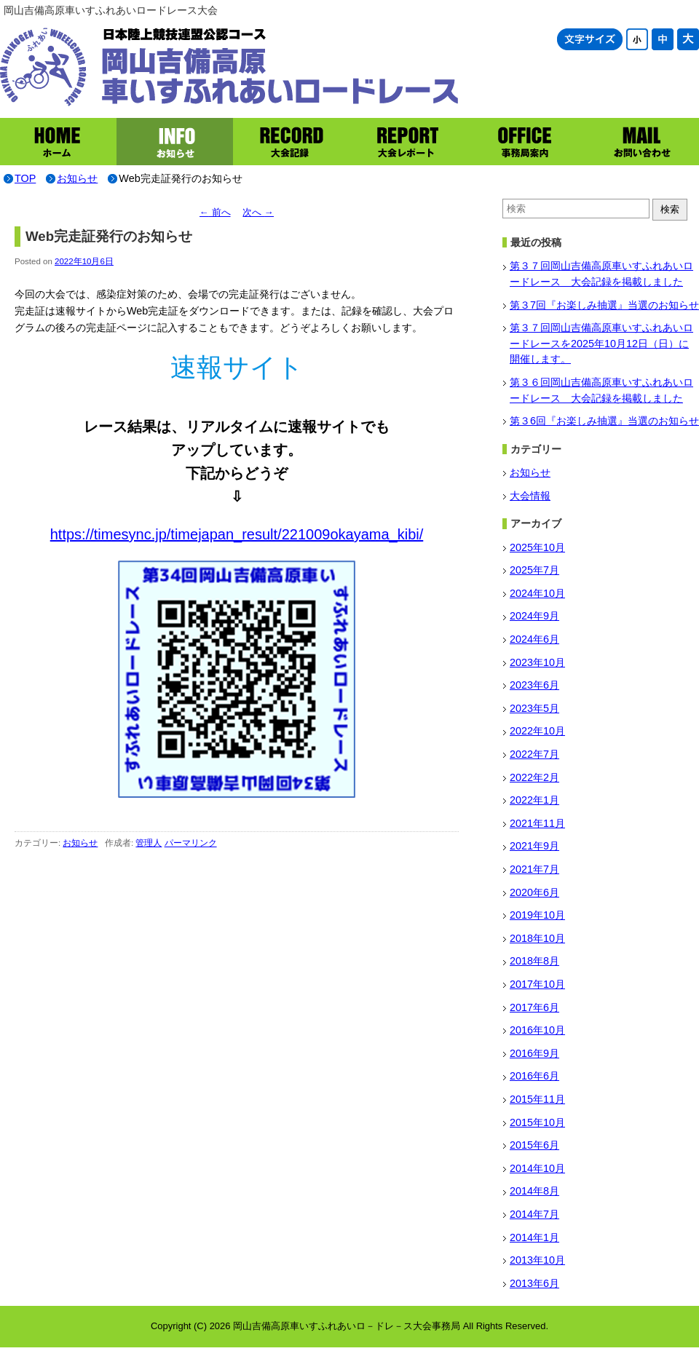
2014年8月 (534, 1191)
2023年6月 (534, 685)
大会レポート (408, 141)
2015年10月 (537, 1122)
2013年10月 (537, 1260)
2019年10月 (537, 915)
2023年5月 (534, 708)
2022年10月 (537, 731)
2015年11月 (537, 1099)
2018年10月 (537, 938)
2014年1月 (534, 1237)
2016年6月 (534, 1076)
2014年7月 (534, 1214)
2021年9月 (534, 846)
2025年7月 (534, 570)
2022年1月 (534, 800)
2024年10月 (537, 593)
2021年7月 (534, 869)
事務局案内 (524, 141)
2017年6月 (534, 1007)
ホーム (58, 141)
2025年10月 (537, 547)
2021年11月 (537, 823)
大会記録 (291, 141)
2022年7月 (534, 754)
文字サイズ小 (637, 39)
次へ (258, 212)
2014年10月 (537, 1168)
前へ (215, 212)
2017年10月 (537, 984)
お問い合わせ (640, 141)
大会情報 (530, 496)
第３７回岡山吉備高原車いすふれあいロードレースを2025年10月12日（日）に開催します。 (601, 343)
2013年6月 (534, 1283)
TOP (25, 178)
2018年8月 (534, 961)
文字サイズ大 (688, 39)
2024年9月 (534, 616)
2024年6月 (534, 639)
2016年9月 (534, 1053)
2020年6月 (534, 892)
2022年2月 (534, 777)
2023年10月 (537, 662)
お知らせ (174, 141)
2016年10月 (537, 1030)
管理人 (148, 843)
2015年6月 (534, 1145)
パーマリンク (191, 843)
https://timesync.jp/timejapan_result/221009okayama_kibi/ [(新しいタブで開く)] (237, 534)
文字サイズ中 (663, 39)
